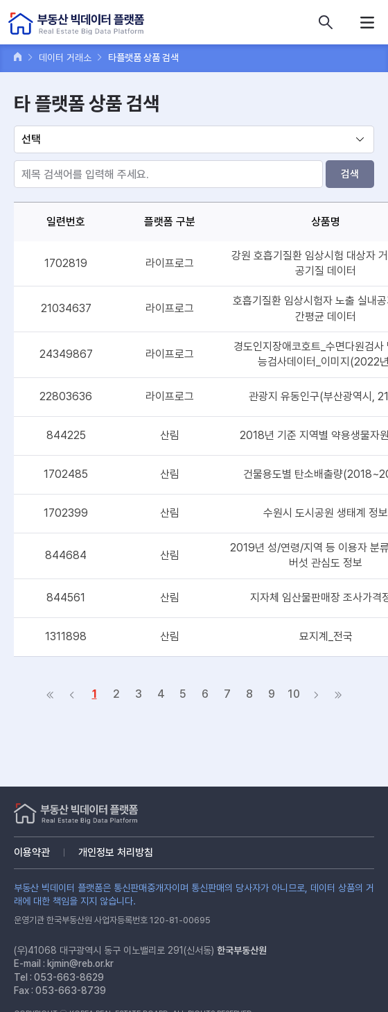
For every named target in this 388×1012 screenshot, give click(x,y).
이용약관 (32, 852)
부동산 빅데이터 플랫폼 (76, 24)
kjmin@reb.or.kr (80, 963)
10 (294, 694)
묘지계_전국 (326, 636)
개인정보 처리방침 (115, 852)
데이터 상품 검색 (325, 22)
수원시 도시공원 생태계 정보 (325, 513)
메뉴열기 (367, 22)
